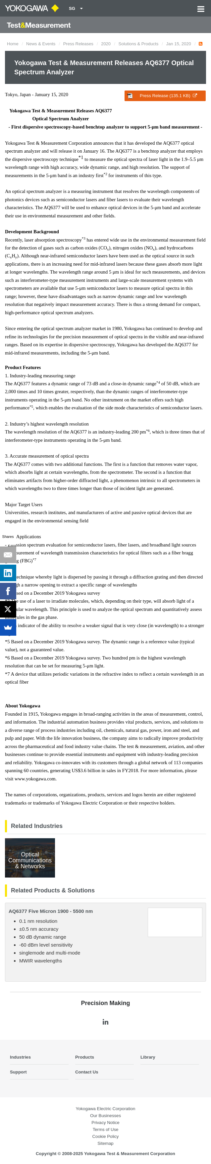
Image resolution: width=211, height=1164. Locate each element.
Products (84, 1057)
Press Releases (78, 43)
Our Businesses (105, 1115)
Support (18, 1072)
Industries (20, 1057)
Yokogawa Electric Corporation (105, 1108)
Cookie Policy (105, 1136)
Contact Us (86, 1072)
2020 (106, 43)
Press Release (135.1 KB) (162, 95)
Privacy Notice (105, 1122)
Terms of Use (106, 1129)
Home (13, 43)
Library (147, 1057)
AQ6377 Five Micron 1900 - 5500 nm (51, 911)
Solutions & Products (139, 43)
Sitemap (105, 1143)
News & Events (40, 43)
